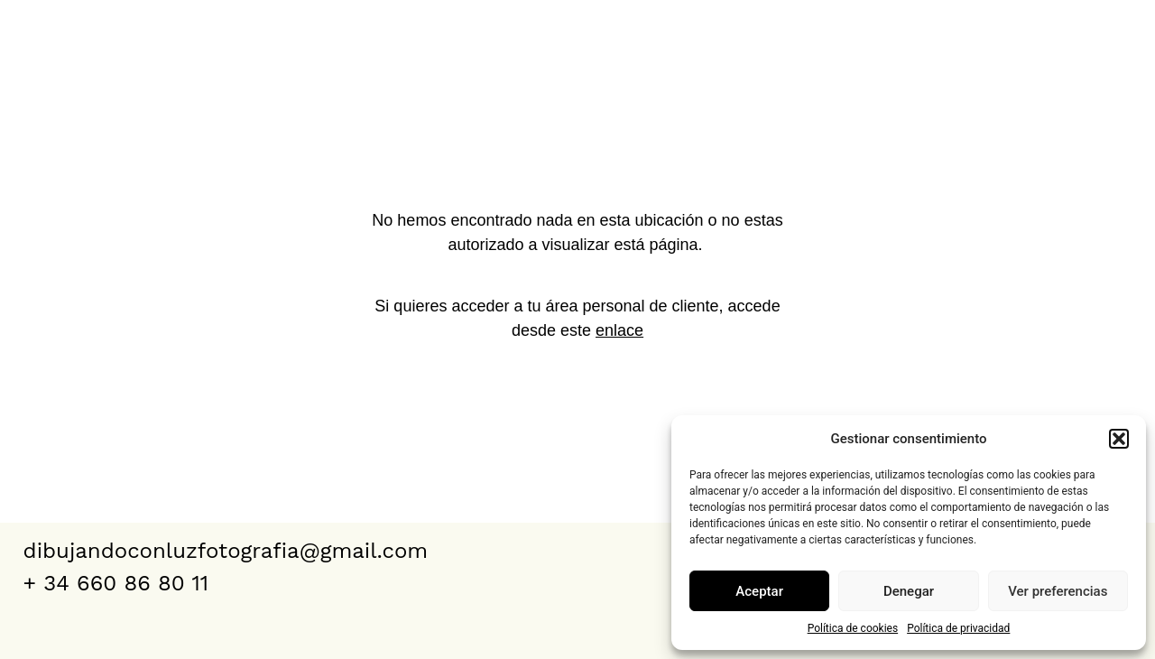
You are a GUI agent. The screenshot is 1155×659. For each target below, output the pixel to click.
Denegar (908, 591)
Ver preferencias (1057, 591)
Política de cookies (853, 628)
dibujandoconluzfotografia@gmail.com (226, 550)
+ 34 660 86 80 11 (116, 583)
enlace (619, 330)
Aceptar (759, 591)
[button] (1119, 439)
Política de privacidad (958, 628)
